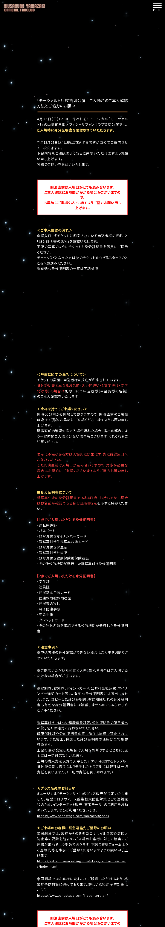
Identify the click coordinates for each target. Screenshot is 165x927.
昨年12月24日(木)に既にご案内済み (66, 142)
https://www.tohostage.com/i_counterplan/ (75, 814)
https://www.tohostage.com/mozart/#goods (76, 734)
